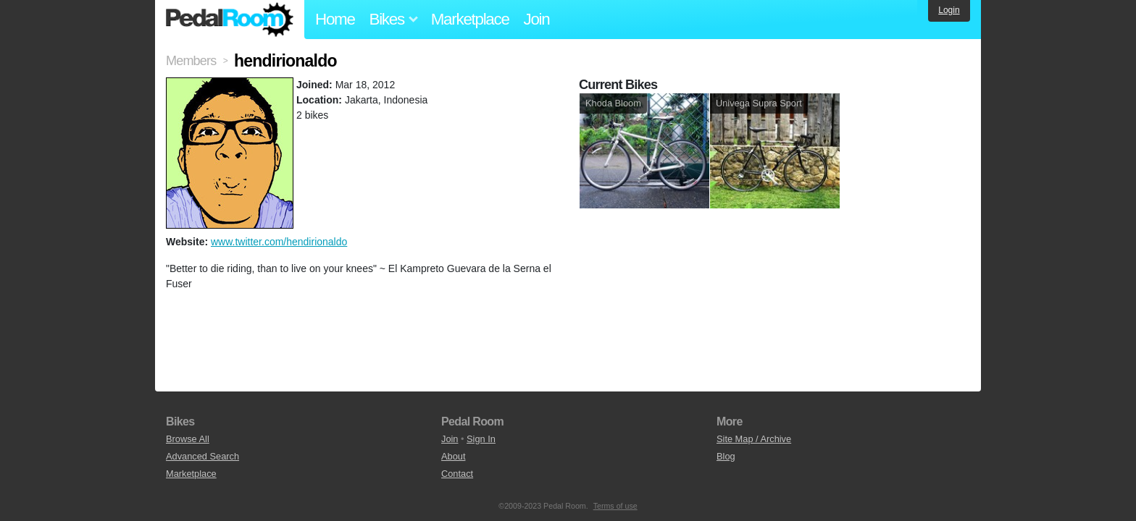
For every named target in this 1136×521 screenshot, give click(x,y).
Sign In (481, 438)
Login (948, 10)
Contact (457, 473)
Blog (726, 456)
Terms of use (615, 505)
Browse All (187, 438)
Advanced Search (202, 456)
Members (191, 61)
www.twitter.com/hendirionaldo (279, 241)
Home (335, 19)
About (453, 456)
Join (537, 19)
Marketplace (470, 19)
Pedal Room (229, 19)
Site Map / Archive (754, 438)
